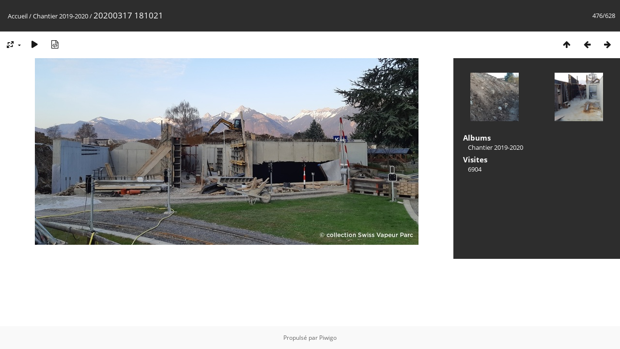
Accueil (18, 16)
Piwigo (328, 337)
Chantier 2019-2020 (60, 16)
